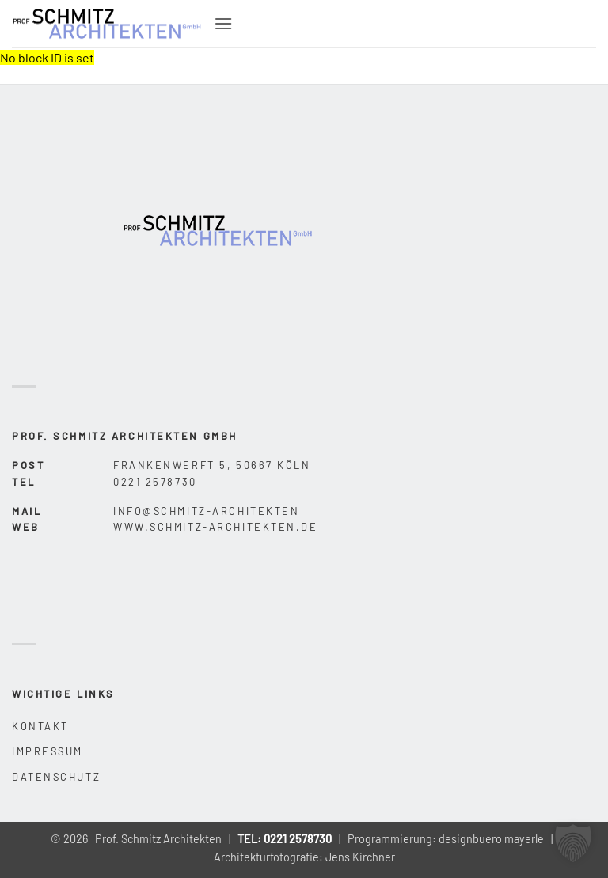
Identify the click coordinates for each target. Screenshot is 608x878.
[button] (223, 23)
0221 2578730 (298, 839)
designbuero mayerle (491, 839)
